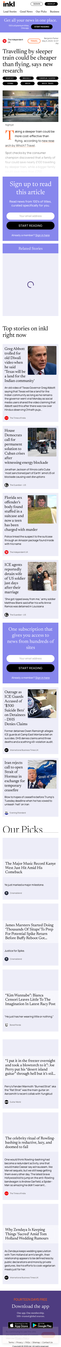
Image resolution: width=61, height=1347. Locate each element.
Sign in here (42, 235)
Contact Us (47, 1342)
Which (27, 83)
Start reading (41, 26)
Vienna (10, 83)
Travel (34, 40)
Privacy (19, 1342)
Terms (11, 1342)
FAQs (27, 1342)
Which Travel (48, 83)
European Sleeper (47, 78)
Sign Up (51, 3)
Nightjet (10, 78)
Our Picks (41, 11)
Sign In (36, 3)
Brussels (27, 78)
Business (54, 11)
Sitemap (36, 1342)
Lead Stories (10, 11)
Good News (26, 11)
